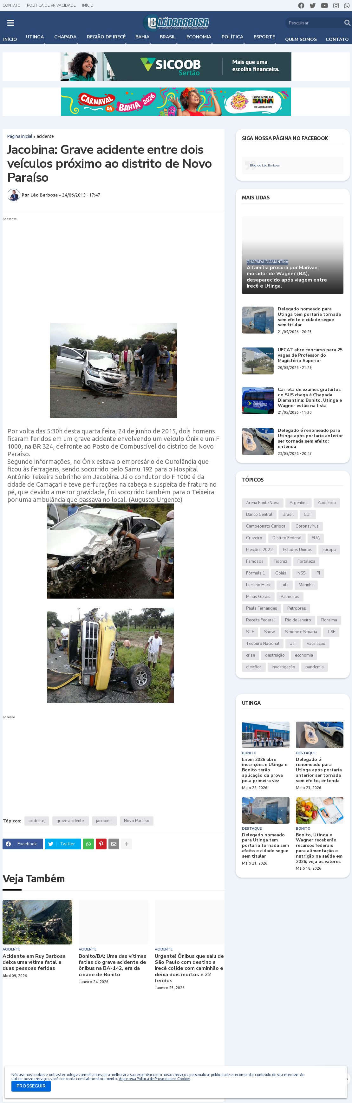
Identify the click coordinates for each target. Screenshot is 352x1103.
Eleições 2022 (259, 550)
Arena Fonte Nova (262, 503)
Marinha (306, 585)
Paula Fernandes (261, 608)
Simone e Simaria (301, 632)
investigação (283, 667)
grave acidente (70, 821)
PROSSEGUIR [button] (31, 1086)
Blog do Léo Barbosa (265, 165)
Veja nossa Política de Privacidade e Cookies (154, 1079)
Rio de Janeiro (298, 620)
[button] (11, 22)
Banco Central (259, 514)
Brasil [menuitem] (168, 37)
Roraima (329, 620)
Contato (12, 5)
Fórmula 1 (255, 573)
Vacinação (316, 643)
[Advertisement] (107, 267)
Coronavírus (307, 526)
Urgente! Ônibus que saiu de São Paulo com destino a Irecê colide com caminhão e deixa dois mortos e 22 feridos (189, 968)
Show (269, 632)
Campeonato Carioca (265, 526)
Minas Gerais (258, 597)
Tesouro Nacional (262, 643)
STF (250, 632)
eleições (254, 667)
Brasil (288, 514)
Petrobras (296, 608)
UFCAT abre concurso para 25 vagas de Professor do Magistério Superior (310, 355)
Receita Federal (260, 620)
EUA (316, 538)
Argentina (299, 503)
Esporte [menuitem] (264, 37)
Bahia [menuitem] (142, 37)
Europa (329, 550)
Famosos (255, 561)
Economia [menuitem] (198, 37)
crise (250, 655)
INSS (301, 573)
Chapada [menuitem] (65, 37)
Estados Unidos (297, 550)
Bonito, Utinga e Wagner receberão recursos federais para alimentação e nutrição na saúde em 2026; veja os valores (319, 849)
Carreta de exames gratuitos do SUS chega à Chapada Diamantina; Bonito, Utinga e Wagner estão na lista (310, 397)
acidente (45, 136)
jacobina (104, 821)
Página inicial (19, 136)
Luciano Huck (258, 585)
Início (88, 5)
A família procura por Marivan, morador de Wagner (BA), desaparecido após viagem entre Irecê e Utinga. (287, 277)
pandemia (314, 667)
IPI (318, 573)
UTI (293, 643)
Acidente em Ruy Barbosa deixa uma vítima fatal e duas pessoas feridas (34, 962)
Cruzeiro (254, 538)
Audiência (327, 503)
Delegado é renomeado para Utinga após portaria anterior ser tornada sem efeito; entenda (310, 438)
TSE (331, 632)
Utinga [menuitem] (35, 37)
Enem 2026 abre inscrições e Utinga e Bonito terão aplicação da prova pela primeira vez (264, 770)
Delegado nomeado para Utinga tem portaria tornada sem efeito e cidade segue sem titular (309, 317)
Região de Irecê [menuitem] (106, 37)
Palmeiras (290, 597)
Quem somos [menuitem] (301, 39)
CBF (308, 514)
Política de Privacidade (51, 5)
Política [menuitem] (232, 37)
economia (304, 655)
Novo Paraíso (136, 821)
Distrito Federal (287, 538)
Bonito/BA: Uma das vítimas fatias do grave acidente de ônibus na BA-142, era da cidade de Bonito (113, 965)
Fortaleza (306, 561)
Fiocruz (280, 561)
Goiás (280, 573)
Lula (285, 585)
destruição (275, 655)
